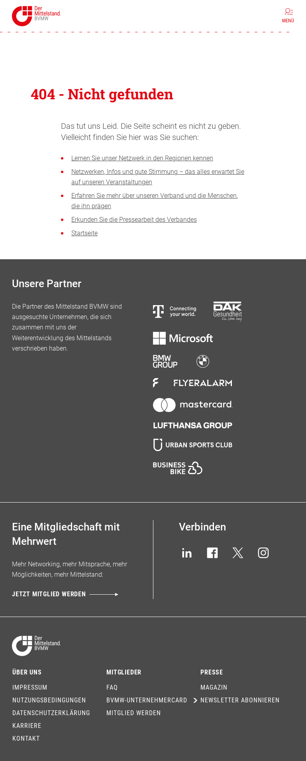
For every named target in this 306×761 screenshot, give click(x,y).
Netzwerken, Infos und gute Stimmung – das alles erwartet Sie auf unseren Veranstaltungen (157, 177)
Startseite (84, 233)
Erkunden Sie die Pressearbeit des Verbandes (134, 219)
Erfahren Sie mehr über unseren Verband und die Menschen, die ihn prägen (154, 201)
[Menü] (288, 16)
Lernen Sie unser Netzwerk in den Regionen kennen (142, 158)
